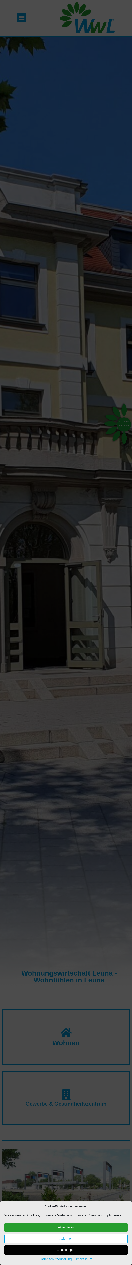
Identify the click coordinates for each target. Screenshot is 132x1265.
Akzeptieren (66, 1256)
